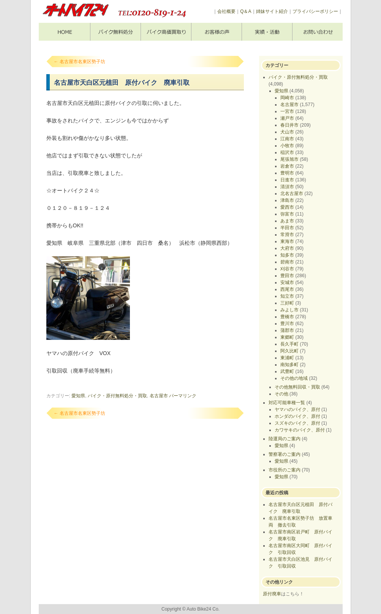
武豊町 (287, 371)
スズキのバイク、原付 (297, 423)
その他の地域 (294, 378)
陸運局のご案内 (284, 438)
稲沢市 (287, 152)
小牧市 (287, 145)
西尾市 (287, 289)
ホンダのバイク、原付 (297, 416)
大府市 (287, 248)
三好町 (287, 303)
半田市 (287, 227)
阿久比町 (289, 351)
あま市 (287, 221)
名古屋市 (159, 395)
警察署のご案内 (284, 454)
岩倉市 (287, 166)
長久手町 (289, 344)
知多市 (287, 255)
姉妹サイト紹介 (272, 11)
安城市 (287, 282)
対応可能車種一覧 (287, 402)
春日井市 (289, 125)
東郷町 (287, 337)
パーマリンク (182, 395)
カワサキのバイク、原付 (300, 430)
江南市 (287, 138)
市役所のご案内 (284, 470)
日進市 (287, 179)
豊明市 (287, 173)
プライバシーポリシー (315, 11)
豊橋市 (287, 316)
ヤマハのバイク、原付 (297, 409)
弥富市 (287, 214)
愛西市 (287, 207)
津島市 (287, 200)
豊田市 (287, 275)
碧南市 (287, 262)
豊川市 (287, 323)
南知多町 (289, 364)
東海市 (287, 241)
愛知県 (78, 395)
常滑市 (287, 234)
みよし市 (289, 310)
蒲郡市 (287, 330)
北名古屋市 (291, 193)
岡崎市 (287, 97)
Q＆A (245, 11)
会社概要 (226, 11)
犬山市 (287, 132)
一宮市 (287, 111)
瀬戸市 (287, 118)
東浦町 (287, 357)
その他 (281, 394)
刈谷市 (287, 268)
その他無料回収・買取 (297, 387)
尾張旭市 (289, 159)
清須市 (287, 186)
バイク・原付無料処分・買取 (117, 395)
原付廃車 (272, 594)
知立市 (287, 296)
